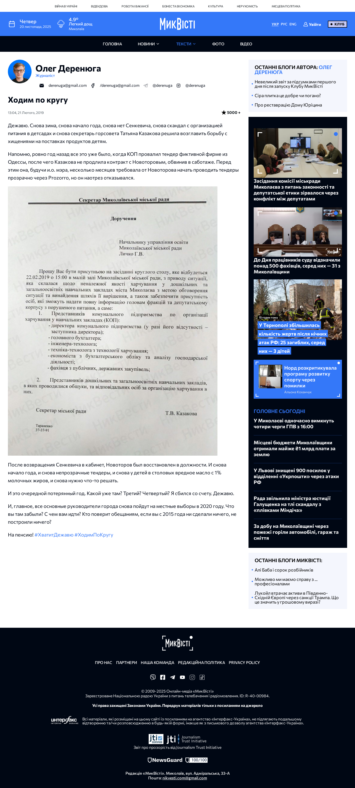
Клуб (339, 24)
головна (112, 43)
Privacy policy (244, 662)
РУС (284, 24)
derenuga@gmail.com (68, 85)
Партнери (126, 662)
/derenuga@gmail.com (120, 85)
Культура (215, 6)
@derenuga (162, 85)
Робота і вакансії (135, 6)
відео (246, 43)
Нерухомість (247, 6)
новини (146, 43)
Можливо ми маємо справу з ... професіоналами (286, 581)
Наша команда (157, 662)
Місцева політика (286, 6)
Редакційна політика (201, 662)
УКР (275, 24)
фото (218, 43)
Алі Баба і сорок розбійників (284, 570)
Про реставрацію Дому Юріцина (288, 104)
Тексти (183, 43)
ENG (292, 24)
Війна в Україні (66, 6)
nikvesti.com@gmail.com (184, 777)
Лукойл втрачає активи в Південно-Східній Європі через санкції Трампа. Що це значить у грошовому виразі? (297, 597)
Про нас (103, 662)
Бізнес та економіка (178, 6)
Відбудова (99, 6)
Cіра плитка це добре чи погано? (288, 95)
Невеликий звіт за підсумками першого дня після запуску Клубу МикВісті (295, 84)
